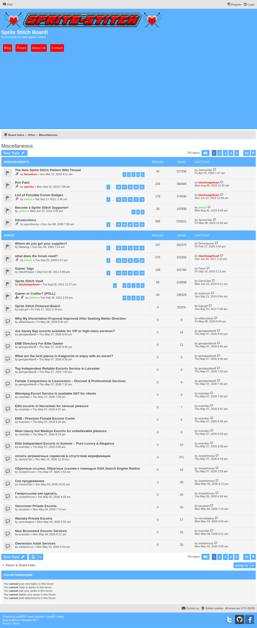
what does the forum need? (36, 256)
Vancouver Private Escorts (35, 506)
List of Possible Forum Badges (39, 195)
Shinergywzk (206, 243)
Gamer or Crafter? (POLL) (35, 293)
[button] (206, 153)
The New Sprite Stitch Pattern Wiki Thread (48, 170)
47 (118, 224)
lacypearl (24, 509)
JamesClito (205, 169)
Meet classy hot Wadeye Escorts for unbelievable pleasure (60, 431)
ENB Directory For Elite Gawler (39, 343)
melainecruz (26, 546)
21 (124, 187)
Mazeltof (27, 620)
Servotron (30, 174)
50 (136, 224)
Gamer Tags (24, 268)
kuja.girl (23, 309)
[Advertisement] (128, 90)
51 (142, 224)
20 (118, 187)
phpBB (20, 616)
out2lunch (204, 293)
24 (142, 187)
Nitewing (24, 246)
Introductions (25, 220)
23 (136, 187)
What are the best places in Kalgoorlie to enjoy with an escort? (64, 356)
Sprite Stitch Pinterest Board (37, 306)
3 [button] (225, 153)
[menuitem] (7, 4)
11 (124, 248)
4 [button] (231, 153)
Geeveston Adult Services (35, 543)
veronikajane (26, 521)
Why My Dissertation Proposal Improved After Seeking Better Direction (70, 318)
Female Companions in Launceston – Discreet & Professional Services (70, 381)
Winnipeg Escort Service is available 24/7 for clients (55, 393)
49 (130, 224)
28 (142, 260)
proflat (12, 620)
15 (124, 199)
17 (136, 199)
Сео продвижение (29, 481)
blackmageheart (209, 182)
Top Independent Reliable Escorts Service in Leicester (57, 368)
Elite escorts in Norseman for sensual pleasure (51, 406)
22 (130, 187)
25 (124, 260)
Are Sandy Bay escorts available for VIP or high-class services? (65, 331)
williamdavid (26, 321)
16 (130, 199)
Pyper (202, 268)
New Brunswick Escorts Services (41, 531)
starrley (29, 186)
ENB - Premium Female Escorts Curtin (45, 418)
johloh (28, 199)
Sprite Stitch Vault (29, 281)
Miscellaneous (17, 146)
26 (130, 260)
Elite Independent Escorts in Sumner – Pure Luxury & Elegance (64, 443)
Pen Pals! (22, 182)
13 (136, 248)
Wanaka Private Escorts (33, 518)
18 (142, 199)
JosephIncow (206, 455)
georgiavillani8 (27, 334)
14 (118, 199)
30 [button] (246, 153)
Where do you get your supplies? (41, 243)
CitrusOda (204, 280)
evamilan (24, 396)
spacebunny (31, 224)
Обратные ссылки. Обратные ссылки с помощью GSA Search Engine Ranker (77, 468)
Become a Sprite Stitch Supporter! (42, 207)
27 (136, 260)
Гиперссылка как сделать (36, 493)
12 (130, 248)
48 (124, 224)
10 (118, 248)
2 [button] (219, 153)
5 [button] (237, 153)
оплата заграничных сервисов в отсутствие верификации (62, 456)
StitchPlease (26, 271)
